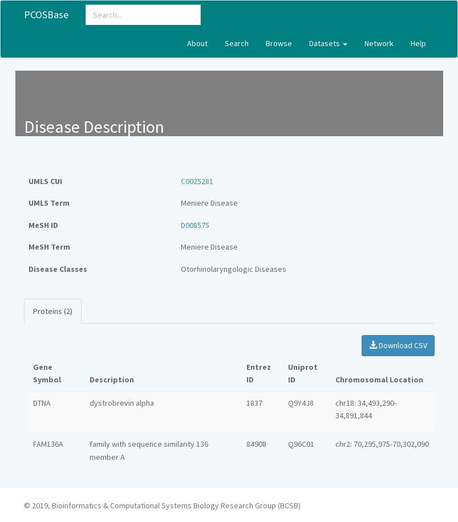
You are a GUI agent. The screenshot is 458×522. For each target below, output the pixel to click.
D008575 (195, 225)
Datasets (328, 43)
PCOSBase (46, 14)
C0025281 (197, 181)
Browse (279, 43)
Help (418, 43)
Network (379, 43)
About (197, 43)
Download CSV (398, 345)
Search (237, 43)
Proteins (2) (52, 311)
